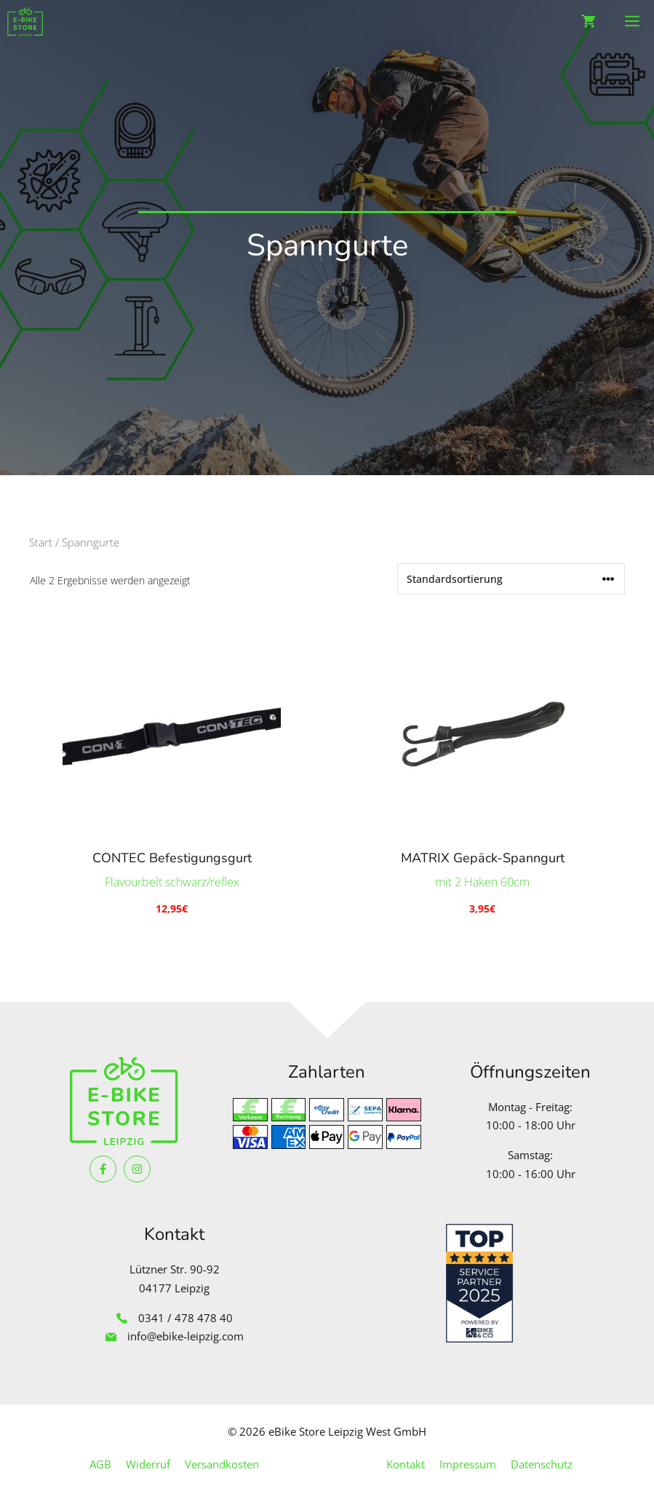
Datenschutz (542, 1464)
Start (40, 542)
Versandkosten (222, 1464)
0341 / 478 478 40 (185, 1318)
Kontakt (405, 1464)
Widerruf (148, 1464)
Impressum (467, 1464)
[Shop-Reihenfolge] (511, 579)
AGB (100, 1464)
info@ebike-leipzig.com (185, 1336)
